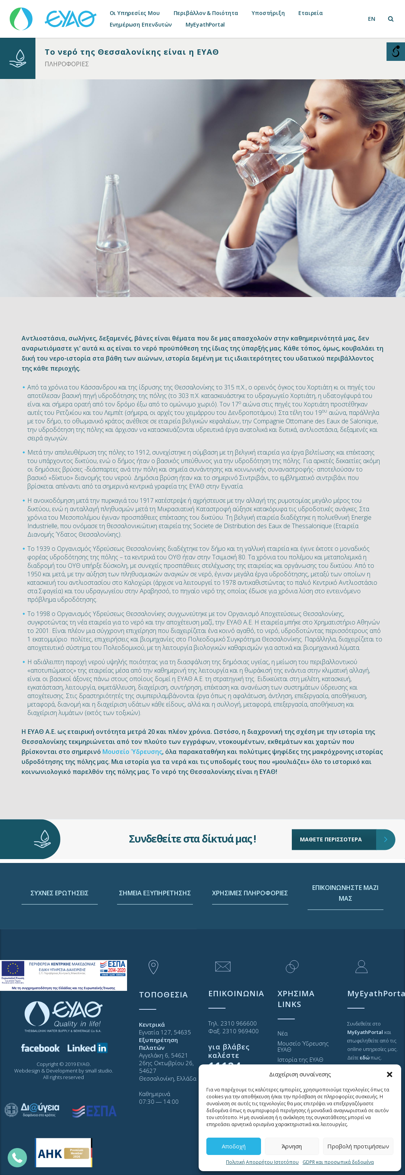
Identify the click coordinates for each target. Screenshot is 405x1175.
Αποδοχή (234, 1146)
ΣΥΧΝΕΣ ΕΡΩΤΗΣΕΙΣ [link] (59, 930)
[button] (389, 1074)
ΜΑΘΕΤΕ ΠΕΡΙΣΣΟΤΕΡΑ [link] (338, 817)
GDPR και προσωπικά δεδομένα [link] (338, 1162)
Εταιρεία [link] (310, 13)
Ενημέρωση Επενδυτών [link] (141, 24)
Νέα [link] (283, 1033)
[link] (54, 15)
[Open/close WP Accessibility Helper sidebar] (396, 51)
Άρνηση (292, 1146)
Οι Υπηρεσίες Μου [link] (135, 13)
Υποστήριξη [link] (268, 13)
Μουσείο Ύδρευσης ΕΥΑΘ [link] (303, 1046)
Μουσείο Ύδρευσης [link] (132, 751)
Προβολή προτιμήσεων (358, 1146)
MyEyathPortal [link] (205, 24)
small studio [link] (98, 1070)
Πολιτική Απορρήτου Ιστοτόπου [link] (262, 1162)
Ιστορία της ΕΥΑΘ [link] (300, 1059)
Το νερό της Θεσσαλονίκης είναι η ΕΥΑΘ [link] (132, 52)
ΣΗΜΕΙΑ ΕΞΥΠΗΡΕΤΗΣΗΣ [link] (155, 930)
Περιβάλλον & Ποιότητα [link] (206, 13)
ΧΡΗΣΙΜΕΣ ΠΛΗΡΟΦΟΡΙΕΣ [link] (250, 930)
